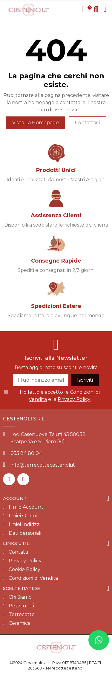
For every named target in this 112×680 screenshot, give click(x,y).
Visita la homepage (35, 122)
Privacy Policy (74, 399)
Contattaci (87, 122)
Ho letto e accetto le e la (60, 395)
